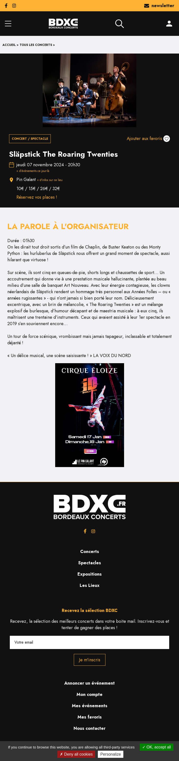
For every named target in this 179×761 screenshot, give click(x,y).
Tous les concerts (36, 45)
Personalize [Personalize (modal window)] (110, 754)
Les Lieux (90, 585)
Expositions (89, 574)
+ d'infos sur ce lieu (50, 180)
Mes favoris (89, 717)
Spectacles (89, 563)
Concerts (89, 551)
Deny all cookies (76, 754)
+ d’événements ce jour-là (32, 171)
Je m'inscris (89, 660)
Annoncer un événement (89, 683)
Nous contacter (89, 728)
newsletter (159, 5)
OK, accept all (156, 747)
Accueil (9, 45)
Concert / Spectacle (30, 139)
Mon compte (89, 694)
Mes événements (89, 706)
